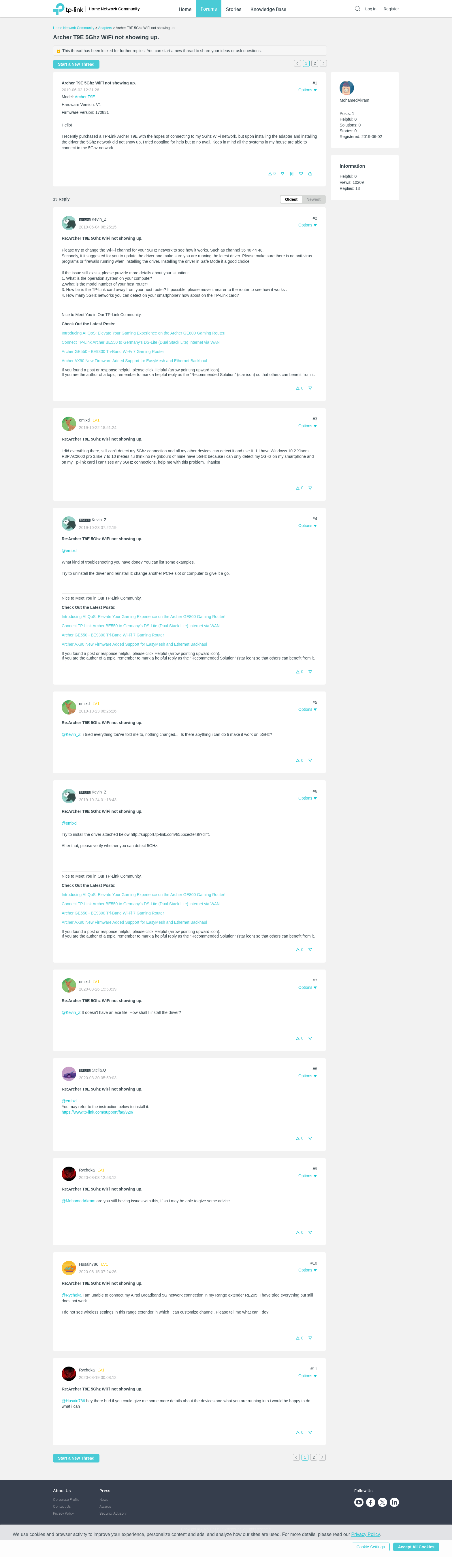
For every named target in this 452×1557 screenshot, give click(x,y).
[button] (310, 173)
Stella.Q (99, 1070)
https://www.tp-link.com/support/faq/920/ (97, 1112)
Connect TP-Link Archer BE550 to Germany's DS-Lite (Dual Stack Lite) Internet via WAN (141, 342)
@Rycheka (72, 1295)
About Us (62, 1490)
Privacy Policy (63, 1513)
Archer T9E (85, 97)
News (103, 1499)
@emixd (69, 550)
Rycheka (87, 1170)
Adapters (105, 28)
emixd (84, 420)
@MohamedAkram (78, 1201)
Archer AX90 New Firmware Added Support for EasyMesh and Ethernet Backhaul (134, 360)
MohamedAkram (354, 100)
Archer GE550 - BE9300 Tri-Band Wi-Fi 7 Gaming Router (113, 351)
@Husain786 (73, 1401)
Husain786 (88, 1264)
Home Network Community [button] (114, 8)
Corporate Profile (66, 1499)
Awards (105, 1506)
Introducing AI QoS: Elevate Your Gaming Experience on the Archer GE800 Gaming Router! (143, 333)
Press (104, 1490)
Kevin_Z (99, 219)
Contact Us (62, 1506)
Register (391, 9)
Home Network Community (73, 28)
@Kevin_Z (71, 734)
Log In (370, 9)
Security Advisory (113, 1513)
